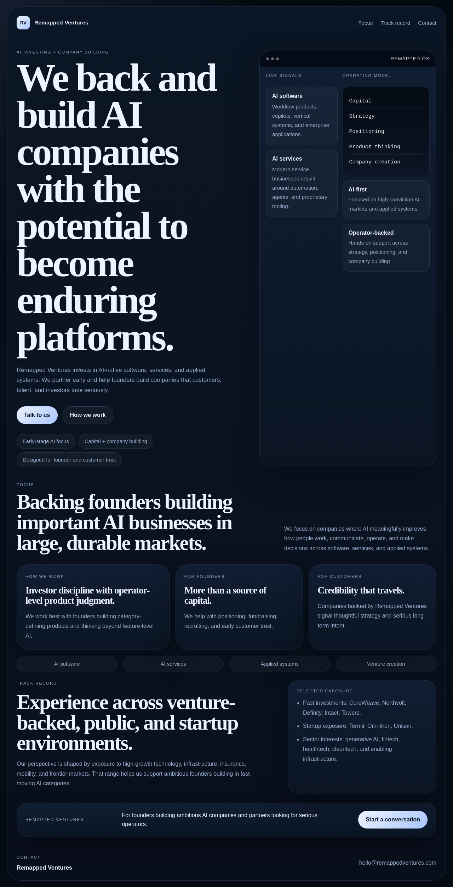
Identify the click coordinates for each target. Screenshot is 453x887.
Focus (365, 23)
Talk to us (37, 415)
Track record (395, 23)
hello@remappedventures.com (397, 863)
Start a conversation (393, 819)
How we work (88, 415)
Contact (427, 23)
